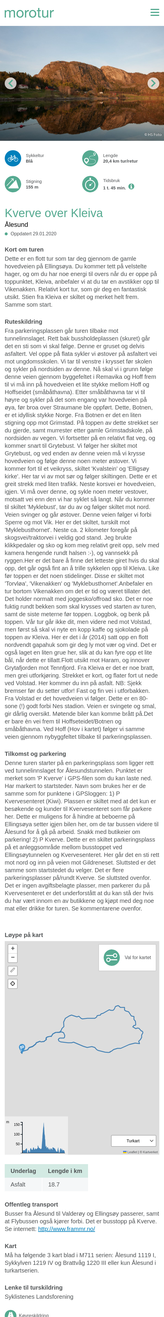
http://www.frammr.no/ (66, 1229)
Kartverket (150, 1152)
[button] (22, 1048)
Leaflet (130, 1152)
